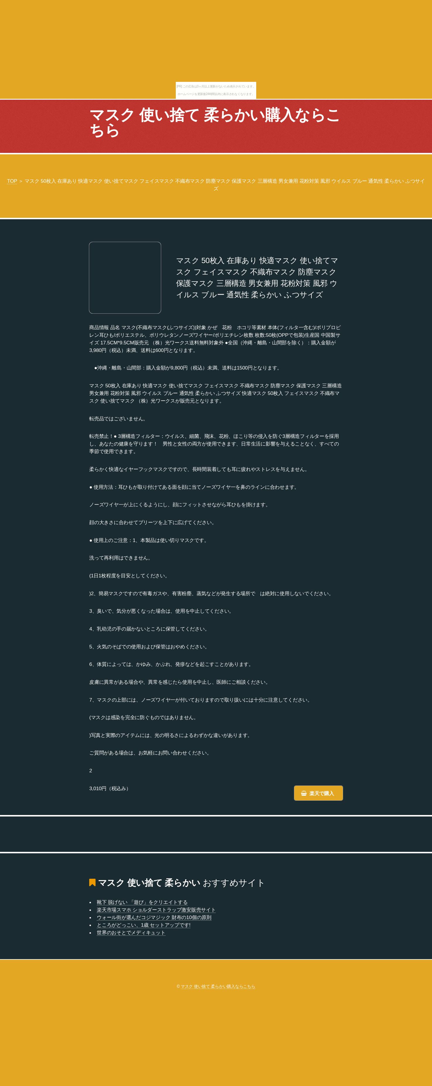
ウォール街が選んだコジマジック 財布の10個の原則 (154, 917)
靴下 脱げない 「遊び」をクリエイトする (142, 902)
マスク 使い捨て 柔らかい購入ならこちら (215, 122)
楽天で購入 (321, 793)
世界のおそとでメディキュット (131, 932)
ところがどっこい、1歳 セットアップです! (143, 925)
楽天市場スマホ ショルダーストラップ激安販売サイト (156, 910)
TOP (12, 181)
